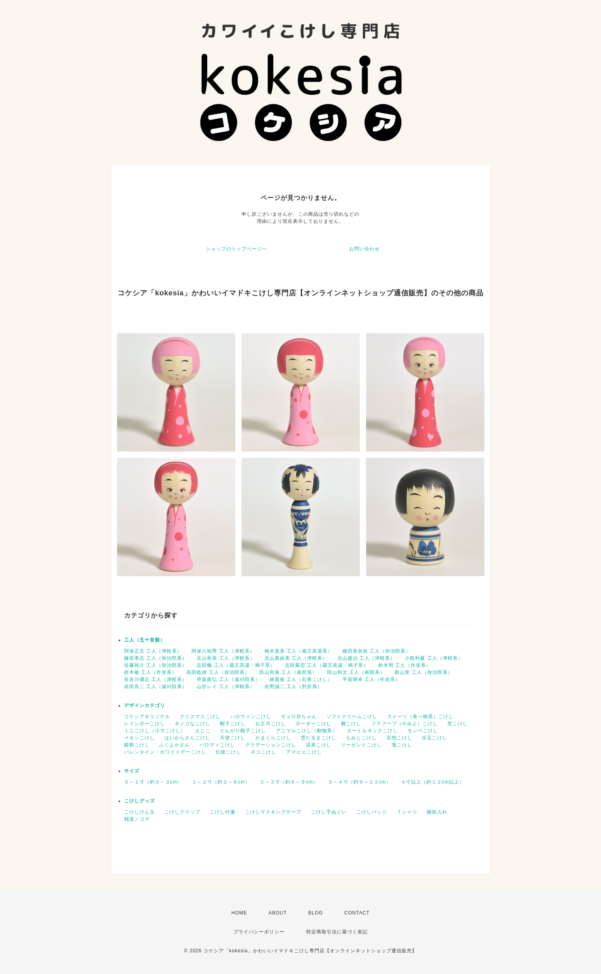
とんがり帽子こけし (243, 730)
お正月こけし (270, 723)
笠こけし (457, 723)
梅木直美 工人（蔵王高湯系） (298, 651)
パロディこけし (217, 745)
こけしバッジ (371, 812)
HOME (239, 913)
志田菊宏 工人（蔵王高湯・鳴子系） (326, 665)
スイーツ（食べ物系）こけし (420, 716)
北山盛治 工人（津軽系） (366, 658)
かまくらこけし (273, 738)
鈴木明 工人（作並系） (404, 665)
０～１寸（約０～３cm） (153, 782)
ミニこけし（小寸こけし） (155, 730)
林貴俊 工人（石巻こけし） (301, 679)
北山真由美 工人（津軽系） (295, 658)
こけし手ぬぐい (329, 812)
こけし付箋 (222, 812)
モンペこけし (422, 730)
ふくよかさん (174, 745)
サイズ (132, 771)
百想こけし (399, 738)
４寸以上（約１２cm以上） (432, 782)
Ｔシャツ (407, 812)
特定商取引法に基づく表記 (337, 932)
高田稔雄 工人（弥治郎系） (217, 672)
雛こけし (351, 723)
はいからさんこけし (187, 738)
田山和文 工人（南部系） (356, 672)
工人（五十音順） (144, 640)
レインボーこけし (144, 723)
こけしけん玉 (139, 812)
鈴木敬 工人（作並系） (150, 672)
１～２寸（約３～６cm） (221, 782)
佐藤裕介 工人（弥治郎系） (155, 665)
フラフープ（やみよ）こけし (404, 723)
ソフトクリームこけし (352, 716)
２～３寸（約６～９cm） (289, 782)
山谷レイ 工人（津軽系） (226, 686)
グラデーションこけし (270, 745)
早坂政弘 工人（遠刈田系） (228, 679)
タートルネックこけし (372, 730)
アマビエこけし (304, 752)
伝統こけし (228, 752)
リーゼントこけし (361, 745)
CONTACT (357, 913)
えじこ (202, 730)
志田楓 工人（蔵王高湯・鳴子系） (236, 665)
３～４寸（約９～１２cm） (359, 782)
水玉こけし (434, 738)
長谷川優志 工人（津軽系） (155, 679)
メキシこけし (139, 738)
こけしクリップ (182, 812)
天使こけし (233, 738)
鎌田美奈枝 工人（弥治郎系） (376, 651)
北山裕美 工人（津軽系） (226, 658)
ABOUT (277, 913)
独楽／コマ (137, 819)
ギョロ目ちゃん (299, 716)
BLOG (315, 913)
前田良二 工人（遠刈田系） (155, 686)
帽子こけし (233, 723)
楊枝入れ (437, 812)
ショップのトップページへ (236, 249)
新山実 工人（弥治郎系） (423, 672)
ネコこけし (263, 752)
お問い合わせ (364, 249)
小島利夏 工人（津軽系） (434, 658)
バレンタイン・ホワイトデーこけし (165, 752)
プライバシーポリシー (259, 932)
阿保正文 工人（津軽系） (153, 651)
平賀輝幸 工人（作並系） (371, 679)
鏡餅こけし (137, 745)
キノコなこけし (192, 723)
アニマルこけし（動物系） (306, 730)
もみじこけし (361, 738)
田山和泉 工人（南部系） (288, 672)
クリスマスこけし (200, 716)
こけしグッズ (139, 801)
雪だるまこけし (319, 738)
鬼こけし (402, 745)
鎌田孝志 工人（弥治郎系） (155, 658)
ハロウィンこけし (250, 716)
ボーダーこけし (313, 723)
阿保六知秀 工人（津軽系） (223, 651)
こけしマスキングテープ (273, 812)
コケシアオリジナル (147, 716)
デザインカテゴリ (144, 705)
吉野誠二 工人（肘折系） (293, 686)
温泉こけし (318, 745)
